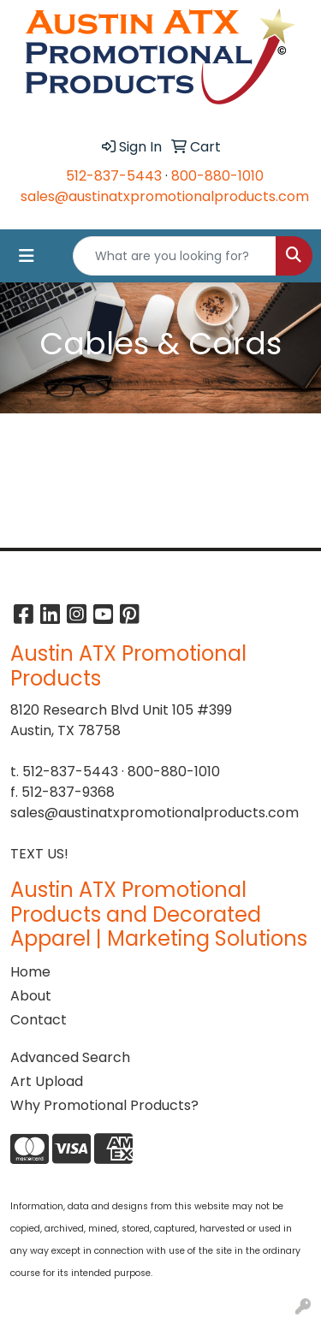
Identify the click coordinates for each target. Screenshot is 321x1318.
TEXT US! (39, 854)
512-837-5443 (114, 176)
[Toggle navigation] (27, 256)
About (30, 996)
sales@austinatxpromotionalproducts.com (165, 196)
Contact (38, 1020)
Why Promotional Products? (104, 1105)
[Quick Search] (174, 256)
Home (30, 972)
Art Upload (46, 1081)
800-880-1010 (217, 176)
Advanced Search (70, 1057)
